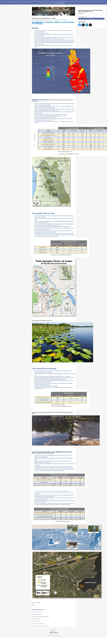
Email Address (80, 13)
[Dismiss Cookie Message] (105, 1)
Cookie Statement (60, 2)
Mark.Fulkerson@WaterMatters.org (38, 623)
